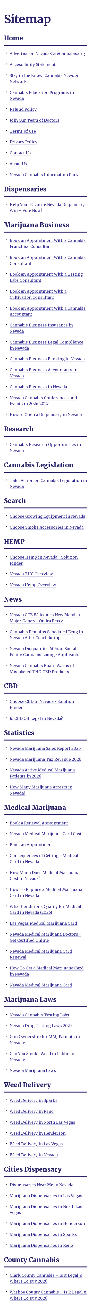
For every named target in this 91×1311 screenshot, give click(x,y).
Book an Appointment (31, 844)
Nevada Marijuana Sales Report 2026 (45, 748)
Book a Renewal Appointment (39, 823)
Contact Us (20, 152)
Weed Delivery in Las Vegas (36, 1143)
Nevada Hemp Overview (33, 584)
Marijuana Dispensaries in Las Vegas (46, 1195)
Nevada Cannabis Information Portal (45, 174)
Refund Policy (23, 109)
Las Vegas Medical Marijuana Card (43, 923)
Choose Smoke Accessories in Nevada (46, 527)
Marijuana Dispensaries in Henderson (47, 1223)
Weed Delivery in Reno (32, 1111)
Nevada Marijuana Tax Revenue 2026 (45, 759)
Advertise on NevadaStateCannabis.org (47, 53)
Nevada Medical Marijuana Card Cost (46, 833)
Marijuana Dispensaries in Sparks (43, 1234)
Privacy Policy (23, 141)
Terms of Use (23, 131)
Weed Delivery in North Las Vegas (42, 1122)
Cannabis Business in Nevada (38, 386)
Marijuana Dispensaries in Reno (41, 1245)
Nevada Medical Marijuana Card (41, 985)
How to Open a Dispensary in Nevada (46, 414)
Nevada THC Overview (31, 573)
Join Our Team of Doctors (34, 120)
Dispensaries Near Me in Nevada (41, 1184)
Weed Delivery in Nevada (34, 1154)
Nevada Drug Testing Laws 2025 (41, 1025)
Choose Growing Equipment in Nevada (47, 516)
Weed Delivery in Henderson (38, 1133)
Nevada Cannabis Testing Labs (39, 1015)
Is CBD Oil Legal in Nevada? (36, 718)
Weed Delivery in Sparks (34, 1100)
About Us (18, 163)
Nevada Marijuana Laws (33, 1070)
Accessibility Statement (33, 64)
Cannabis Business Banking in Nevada (47, 358)
